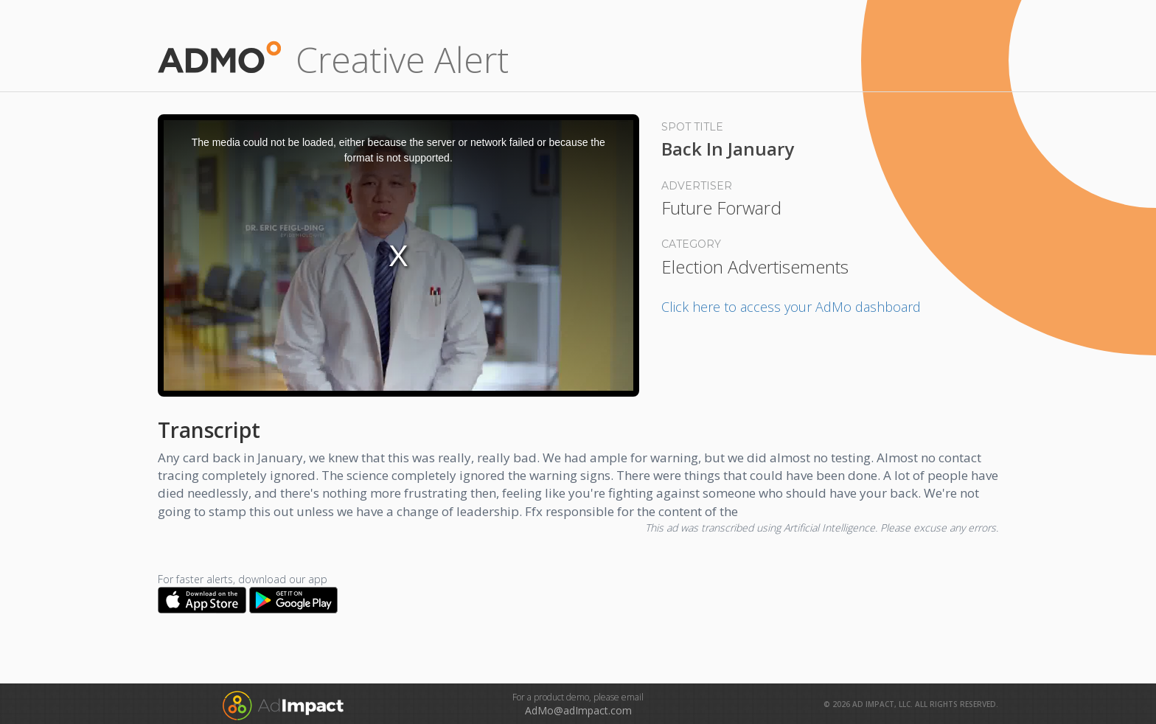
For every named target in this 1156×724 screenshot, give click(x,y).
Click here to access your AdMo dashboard (791, 307)
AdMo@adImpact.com (578, 710)
